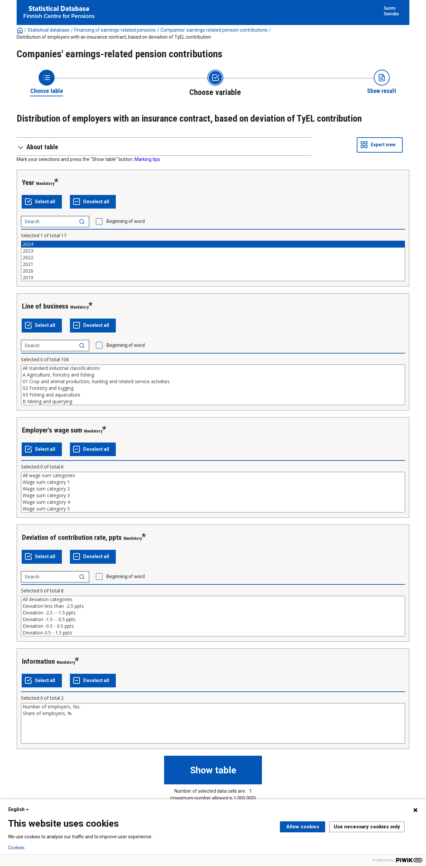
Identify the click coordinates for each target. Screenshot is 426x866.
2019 (213, 277)
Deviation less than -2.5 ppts (213, 606)
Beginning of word (125, 221)
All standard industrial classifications (213, 368)
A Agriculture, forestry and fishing (213, 375)
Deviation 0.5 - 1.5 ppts (213, 632)
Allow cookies (302, 827)
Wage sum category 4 (213, 502)
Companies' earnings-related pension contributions (214, 30)
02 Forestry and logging (213, 388)
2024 (213, 244)
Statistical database (49, 30)
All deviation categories (213, 599)
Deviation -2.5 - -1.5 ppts (213, 612)
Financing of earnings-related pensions (115, 30)
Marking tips (147, 159)
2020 (213, 271)
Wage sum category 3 (213, 495)
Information (38, 661)
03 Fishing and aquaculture (213, 395)
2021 (213, 264)
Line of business (45, 306)
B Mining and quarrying (213, 401)
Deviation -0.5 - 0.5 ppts (213, 626)
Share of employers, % (213, 713)
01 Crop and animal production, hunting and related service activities (213, 381)
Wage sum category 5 (213, 508)
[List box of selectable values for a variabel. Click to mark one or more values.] (213, 261)
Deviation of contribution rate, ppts (72, 537)
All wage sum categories (213, 475)
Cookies (16, 847)
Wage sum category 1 (213, 482)
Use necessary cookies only (367, 827)
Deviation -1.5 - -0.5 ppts (213, 619)
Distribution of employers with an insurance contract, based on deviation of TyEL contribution (114, 37)
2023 (213, 251)
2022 (213, 257)
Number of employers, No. (213, 706)
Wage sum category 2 (213, 488)
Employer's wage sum (52, 430)
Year (28, 183)
